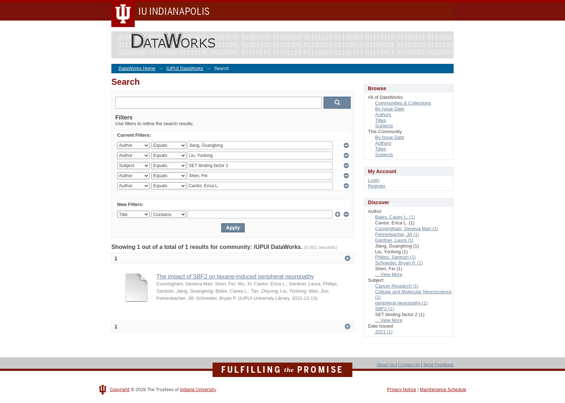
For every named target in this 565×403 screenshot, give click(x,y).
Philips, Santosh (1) (395, 257)
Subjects (384, 125)
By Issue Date (389, 108)
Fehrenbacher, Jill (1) (397, 234)
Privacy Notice (401, 390)
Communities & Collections (403, 103)
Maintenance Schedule (443, 390)
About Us (386, 364)
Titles (380, 120)
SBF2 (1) (384, 308)
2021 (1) (383, 331)
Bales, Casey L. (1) (395, 217)
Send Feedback (438, 364)
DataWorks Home (137, 68)
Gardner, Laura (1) (394, 240)
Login (373, 180)
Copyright (120, 390)
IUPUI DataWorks (184, 68)
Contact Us (409, 364)
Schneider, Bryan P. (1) (399, 263)
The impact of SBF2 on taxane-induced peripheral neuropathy (235, 276)
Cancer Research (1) (397, 286)
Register (376, 186)
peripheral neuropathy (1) (401, 303)
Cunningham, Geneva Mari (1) (406, 228)
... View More (388, 274)
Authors (383, 114)
